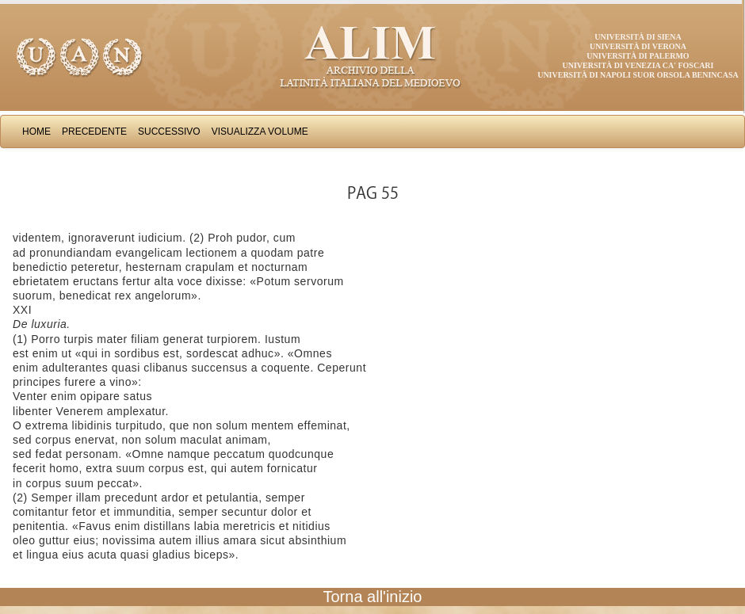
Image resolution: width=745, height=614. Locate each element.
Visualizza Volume (260, 131)
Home (36, 131)
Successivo (169, 131)
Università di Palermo (637, 55)
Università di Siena (637, 36)
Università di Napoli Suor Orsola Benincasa (638, 75)
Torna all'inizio (372, 596)
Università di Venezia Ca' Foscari (638, 65)
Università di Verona (638, 46)
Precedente (94, 131)
